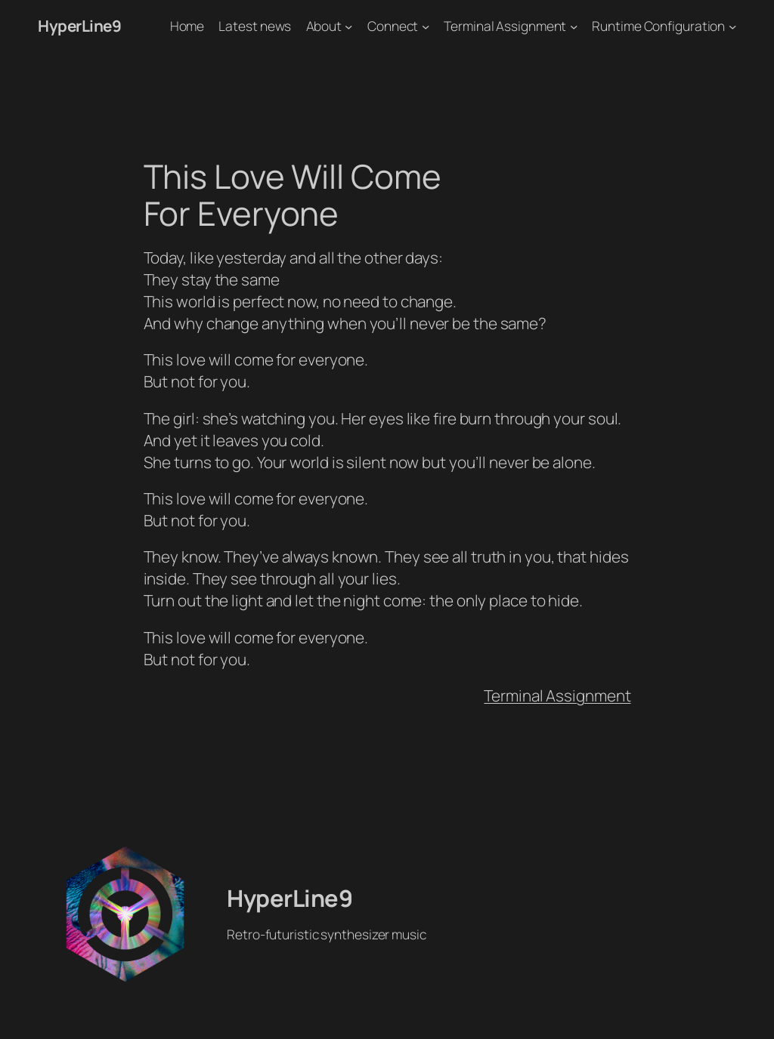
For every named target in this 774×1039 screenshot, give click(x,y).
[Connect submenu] (425, 25)
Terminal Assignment (557, 695)
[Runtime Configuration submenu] (732, 25)
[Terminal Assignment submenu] (573, 25)
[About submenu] (348, 25)
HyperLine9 (79, 25)
